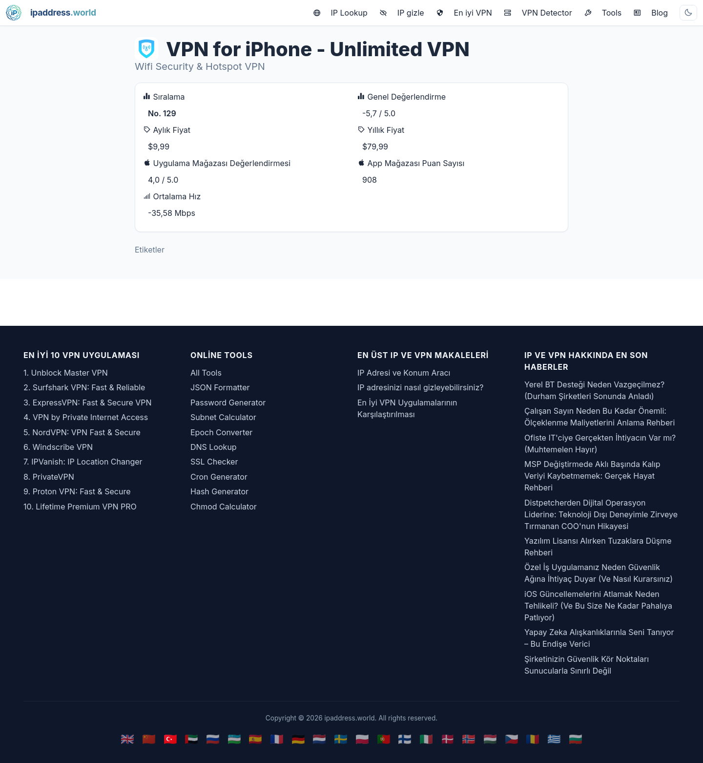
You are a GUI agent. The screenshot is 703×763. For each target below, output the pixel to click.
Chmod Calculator (223, 506)
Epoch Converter (221, 432)
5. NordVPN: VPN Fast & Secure (82, 432)
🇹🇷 (170, 738)
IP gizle (401, 13)
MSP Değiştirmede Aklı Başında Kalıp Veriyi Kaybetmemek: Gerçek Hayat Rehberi (592, 475)
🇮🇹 (426, 738)
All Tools (206, 373)
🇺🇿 (234, 738)
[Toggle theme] (688, 13)
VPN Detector (538, 13)
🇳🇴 (469, 738)
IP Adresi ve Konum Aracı (403, 373)
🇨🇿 (511, 738)
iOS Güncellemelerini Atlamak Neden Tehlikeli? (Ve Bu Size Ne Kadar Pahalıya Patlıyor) (598, 605)
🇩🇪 (298, 738)
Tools (603, 13)
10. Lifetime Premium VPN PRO (80, 506)
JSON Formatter (220, 387)
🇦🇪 (191, 738)
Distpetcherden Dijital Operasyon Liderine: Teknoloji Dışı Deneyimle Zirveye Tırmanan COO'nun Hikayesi (601, 514)
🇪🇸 (255, 738)
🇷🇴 (532, 738)
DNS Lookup (213, 447)
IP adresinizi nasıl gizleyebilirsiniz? (420, 387)
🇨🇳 (149, 738)
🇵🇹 (384, 738)
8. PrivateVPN (48, 477)
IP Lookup (340, 13)
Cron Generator (219, 477)
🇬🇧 (127, 738)
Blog (650, 13)
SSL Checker (214, 461)
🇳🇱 (319, 738)
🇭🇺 (490, 738)
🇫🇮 (405, 738)
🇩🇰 (448, 738)
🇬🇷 (554, 738)
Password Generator (228, 402)
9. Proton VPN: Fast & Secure (77, 491)
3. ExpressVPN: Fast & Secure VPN (87, 402)
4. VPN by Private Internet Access (85, 417)
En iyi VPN (464, 13)
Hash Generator (219, 491)
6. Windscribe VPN (58, 447)
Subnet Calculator (223, 417)
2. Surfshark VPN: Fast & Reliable (84, 387)
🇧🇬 (575, 738)
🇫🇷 (277, 738)
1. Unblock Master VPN (65, 373)
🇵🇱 (362, 738)
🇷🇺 (213, 738)
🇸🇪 (341, 738)
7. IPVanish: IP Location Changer (83, 461)
